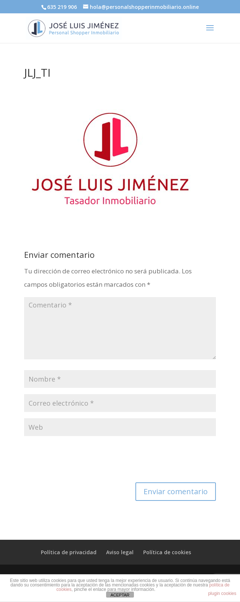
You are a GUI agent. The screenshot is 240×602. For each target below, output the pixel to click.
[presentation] (80, 460)
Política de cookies (167, 552)
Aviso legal (120, 552)
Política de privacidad (68, 552)
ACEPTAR (120, 595)
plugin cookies (222, 593)
